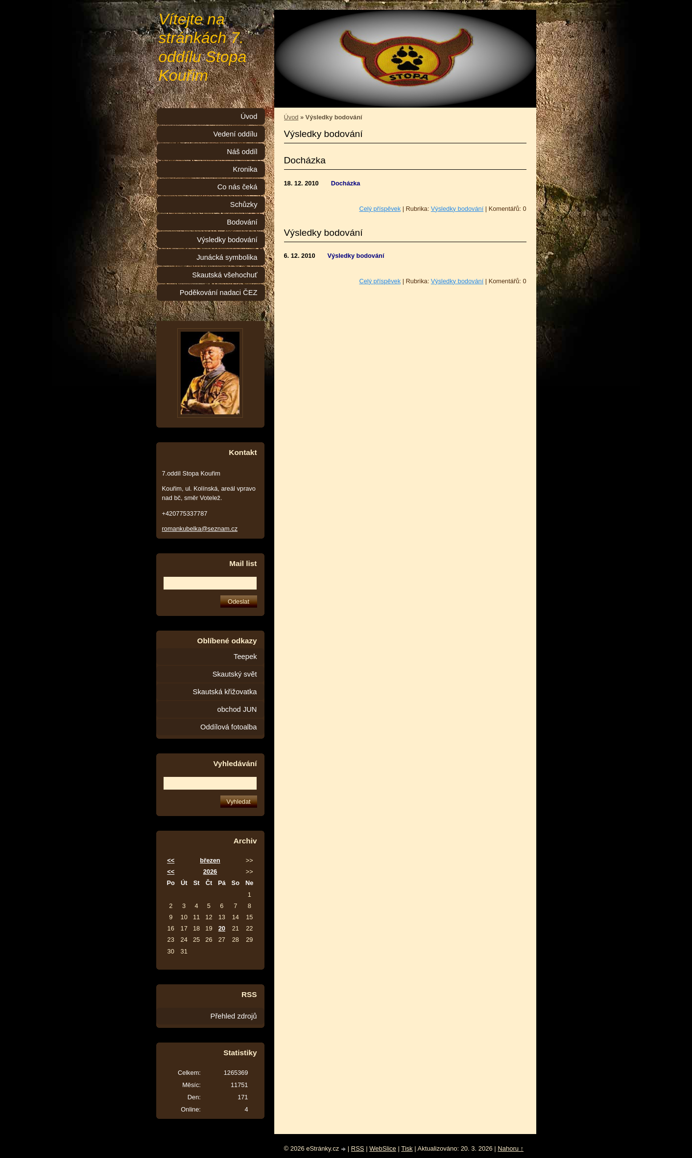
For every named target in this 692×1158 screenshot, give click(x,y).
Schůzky (244, 204)
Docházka (305, 160)
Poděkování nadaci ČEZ (219, 292)
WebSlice (382, 1148)
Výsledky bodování (457, 208)
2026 (210, 871)
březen (210, 860)
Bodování (242, 222)
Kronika (245, 169)
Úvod (291, 117)
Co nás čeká (237, 187)
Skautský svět (235, 674)
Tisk (406, 1148)
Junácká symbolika (226, 257)
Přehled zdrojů (234, 1016)
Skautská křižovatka (225, 692)
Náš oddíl (242, 152)
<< (170, 860)
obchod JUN (237, 709)
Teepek (245, 656)
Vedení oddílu (235, 134)
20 (221, 928)
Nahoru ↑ (511, 1148)
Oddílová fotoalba (228, 727)
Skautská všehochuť (224, 275)
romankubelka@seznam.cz (200, 528)
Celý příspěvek (380, 208)
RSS (357, 1148)
